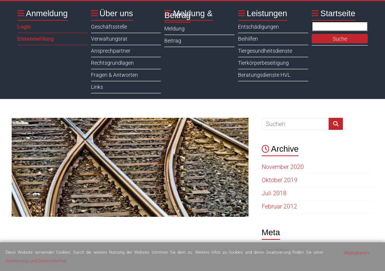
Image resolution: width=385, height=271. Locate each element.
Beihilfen (248, 39)
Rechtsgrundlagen (112, 63)
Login (24, 27)
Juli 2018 (274, 193)
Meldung (174, 29)
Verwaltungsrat (109, 39)
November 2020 (283, 167)
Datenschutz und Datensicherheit (36, 261)
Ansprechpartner (110, 51)
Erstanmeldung (35, 39)
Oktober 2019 (279, 180)
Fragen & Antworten (114, 75)
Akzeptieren (356, 253)
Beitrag (172, 41)
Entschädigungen (258, 27)
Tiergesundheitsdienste (265, 51)
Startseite (337, 13)
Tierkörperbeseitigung (263, 63)
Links (97, 87)
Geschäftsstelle (109, 27)
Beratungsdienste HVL (264, 75)
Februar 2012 (279, 206)
